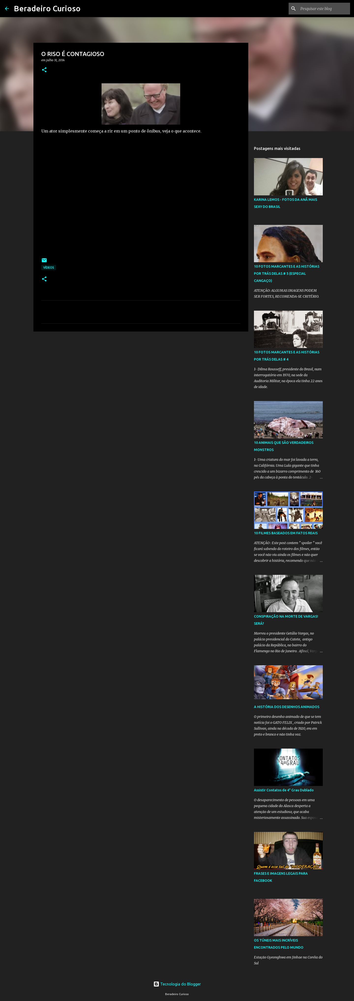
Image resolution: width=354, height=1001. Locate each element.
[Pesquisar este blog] (324, 9)
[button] (44, 70)
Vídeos (48, 267)
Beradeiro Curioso (47, 8)
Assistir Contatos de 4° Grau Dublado (284, 790)
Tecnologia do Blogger (177, 984)
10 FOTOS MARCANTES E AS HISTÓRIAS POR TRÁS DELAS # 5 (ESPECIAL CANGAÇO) (286, 273)
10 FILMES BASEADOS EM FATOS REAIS (286, 533)
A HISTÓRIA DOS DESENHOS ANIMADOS (286, 707)
